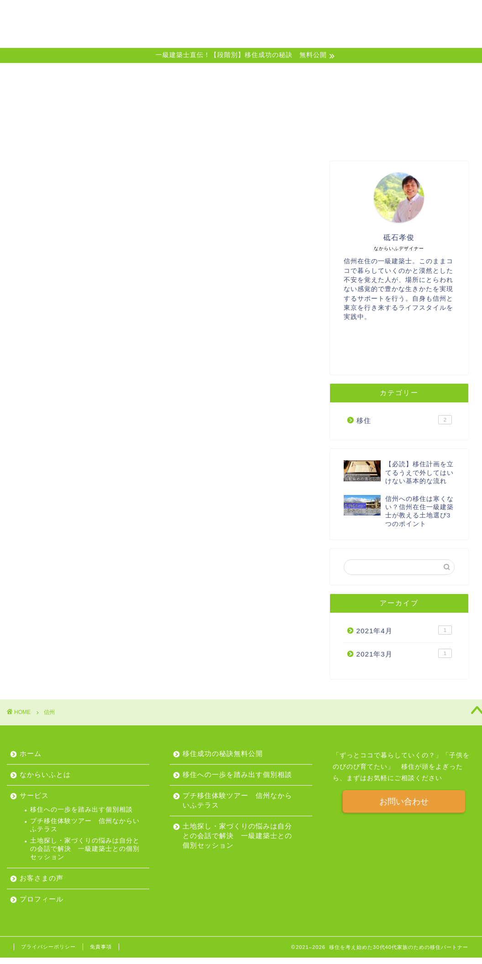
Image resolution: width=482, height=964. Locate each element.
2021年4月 (404, 631)
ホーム (179, 14)
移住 (404, 420)
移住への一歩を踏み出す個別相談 (81, 809)
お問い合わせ (404, 801)
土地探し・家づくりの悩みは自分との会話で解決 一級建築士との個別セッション (85, 849)
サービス (283, 14)
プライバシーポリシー (48, 946)
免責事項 (101, 946)
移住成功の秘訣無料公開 (223, 753)
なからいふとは (229, 14)
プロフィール (391, 14)
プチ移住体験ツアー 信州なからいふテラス (85, 825)
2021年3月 (404, 654)
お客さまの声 (334, 14)
